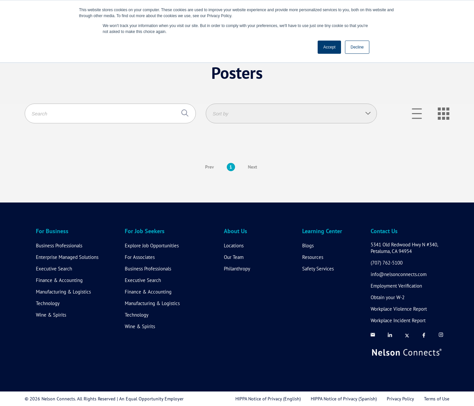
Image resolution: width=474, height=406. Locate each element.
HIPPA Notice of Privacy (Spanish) (344, 399)
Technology (48, 303)
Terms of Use (436, 399)
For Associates (140, 257)
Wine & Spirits (51, 315)
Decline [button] (357, 47)
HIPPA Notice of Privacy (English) (268, 399)
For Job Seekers (145, 231)
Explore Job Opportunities (152, 245)
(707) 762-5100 (387, 263)
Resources (312, 257)
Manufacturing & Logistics (63, 292)
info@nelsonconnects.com (399, 274)
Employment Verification (396, 286)
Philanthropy (237, 268)
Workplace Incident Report (398, 320)
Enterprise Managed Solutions (67, 257)
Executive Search (54, 268)
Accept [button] (329, 47)
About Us (235, 231)
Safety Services (318, 268)
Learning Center (322, 231)
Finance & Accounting (59, 280)
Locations (234, 245)
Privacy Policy (400, 399)
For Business (52, 231)
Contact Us (384, 231)
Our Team (234, 257)
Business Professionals (59, 245)
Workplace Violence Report (399, 309)
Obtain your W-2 (388, 297)
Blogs (308, 245)
